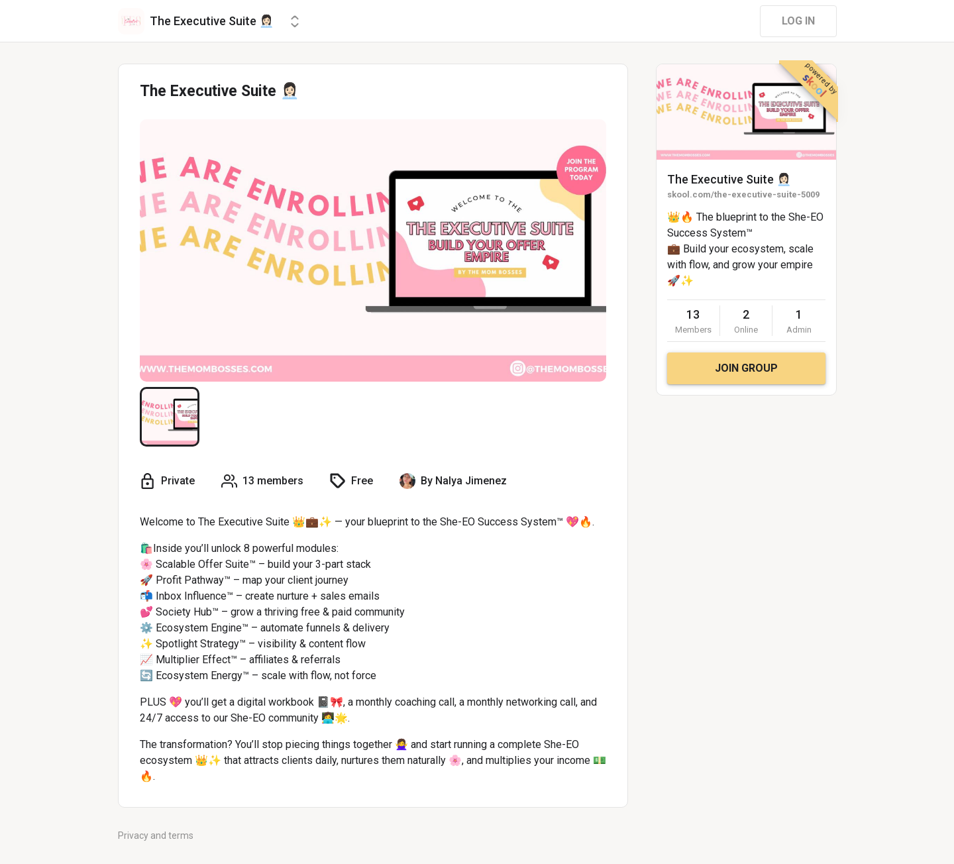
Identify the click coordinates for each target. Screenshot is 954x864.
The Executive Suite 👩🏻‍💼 (729, 179)
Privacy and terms (155, 835)
